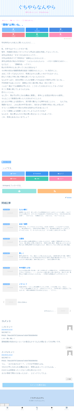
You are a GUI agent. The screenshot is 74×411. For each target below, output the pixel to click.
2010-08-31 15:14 (7, 355)
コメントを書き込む (38, 385)
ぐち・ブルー (6, 162)
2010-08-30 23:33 (7, 330)
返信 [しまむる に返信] (69, 348)
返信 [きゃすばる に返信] (69, 379)
